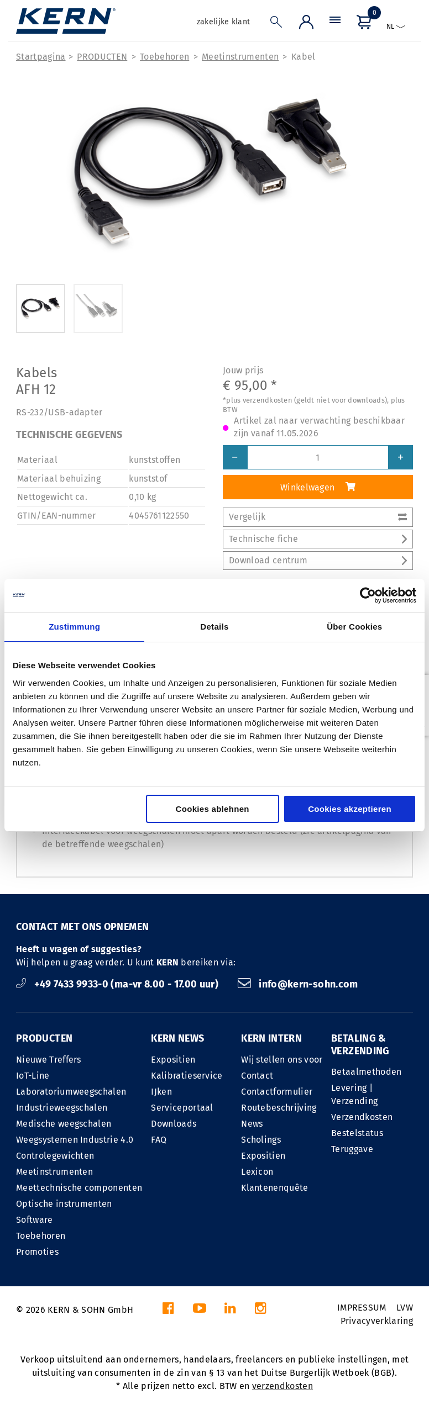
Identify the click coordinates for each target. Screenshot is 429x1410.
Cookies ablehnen (212, 809)
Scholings (261, 1139)
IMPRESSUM (361, 1307)
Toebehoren (164, 56)
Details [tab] (214, 626)
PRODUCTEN (102, 56)
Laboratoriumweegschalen (71, 1091)
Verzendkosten (362, 1117)
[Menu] (335, 24)
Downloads (173, 1123)
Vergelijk (318, 516)
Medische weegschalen (63, 1123)
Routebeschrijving (278, 1107)
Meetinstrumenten (240, 56)
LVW (404, 1307)
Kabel (303, 56)
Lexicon (257, 1171)
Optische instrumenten (64, 1203)
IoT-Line (33, 1075)
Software (34, 1219)
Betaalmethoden (366, 1071)
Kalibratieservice (186, 1075)
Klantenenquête (274, 1187)
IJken (161, 1091)
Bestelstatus (357, 1133)
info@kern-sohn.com (298, 984)
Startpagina (41, 56)
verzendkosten (282, 1386)
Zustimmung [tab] (74, 626)
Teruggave (352, 1149)
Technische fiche (318, 539)
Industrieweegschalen (61, 1107)
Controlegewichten (55, 1155)
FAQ (158, 1139)
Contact (257, 1075)
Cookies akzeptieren (349, 809)
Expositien (173, 1059)
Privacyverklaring (377, 1321)
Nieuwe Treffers (48, 1059)
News (252, 1123)
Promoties (37, 1252)
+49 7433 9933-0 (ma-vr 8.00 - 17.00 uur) (118, 984)
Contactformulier (276, 1091)
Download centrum (318, 560)
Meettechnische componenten (79, 1187)
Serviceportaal (182, 1107)
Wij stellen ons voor (281, 1059)
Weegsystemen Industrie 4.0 (74, 1139)
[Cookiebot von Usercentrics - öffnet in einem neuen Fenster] (368, 595)
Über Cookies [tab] (354, 626)
